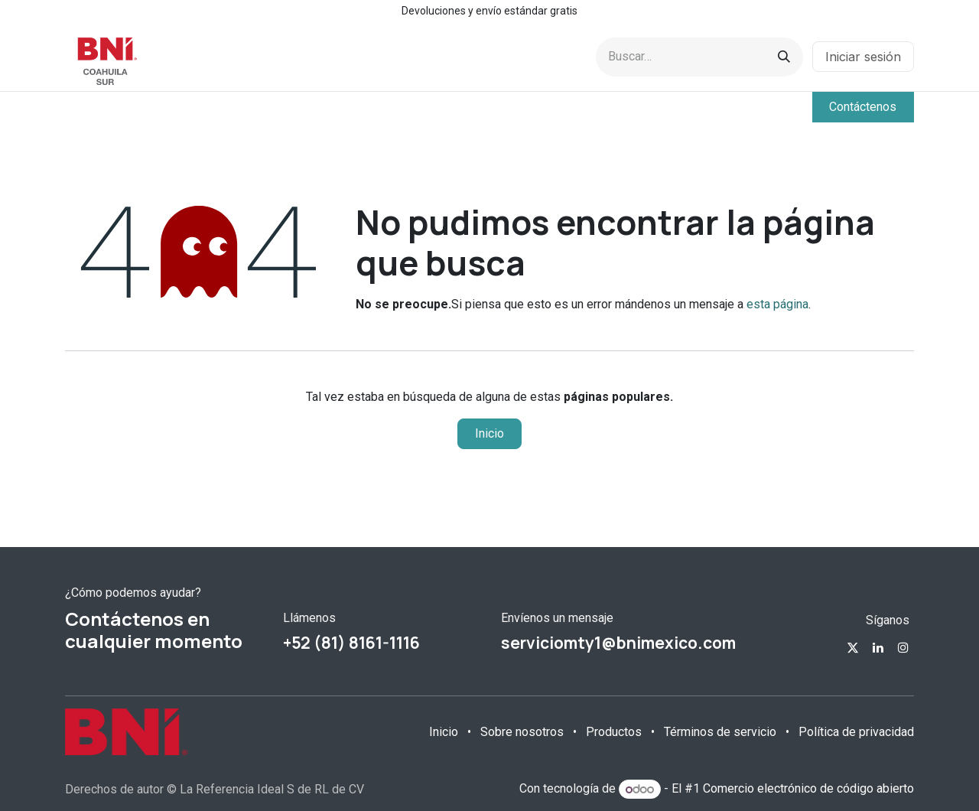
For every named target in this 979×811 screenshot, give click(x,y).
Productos (614, 732)
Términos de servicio (720, 732)
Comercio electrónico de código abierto (808, 789)
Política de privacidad (856, 732)
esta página (777, 304)
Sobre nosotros (522, 732)
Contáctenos (862, 106)
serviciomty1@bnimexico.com (618, 642)
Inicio (489, 433)
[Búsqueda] (784, 57)
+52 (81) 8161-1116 (351, 642)
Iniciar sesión (863, 56)
